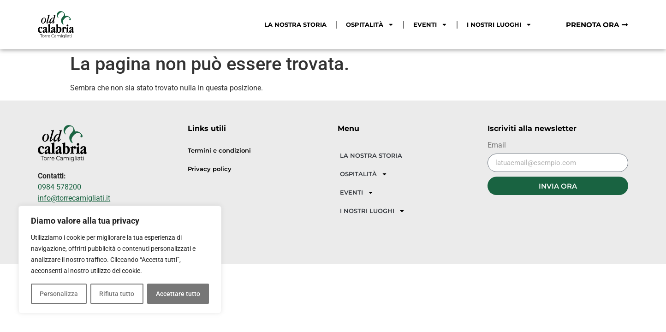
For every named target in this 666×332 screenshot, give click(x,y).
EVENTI (430, 24)
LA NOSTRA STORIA (295, 24)
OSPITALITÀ (370, 24)
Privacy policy (210, 169)
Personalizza (59, 293)
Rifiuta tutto (116, 293)
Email (497, 145)
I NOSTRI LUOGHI (499, 24)
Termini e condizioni (219, 150)
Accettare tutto (178, 293)
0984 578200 (59, 187)
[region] (119, 260)
